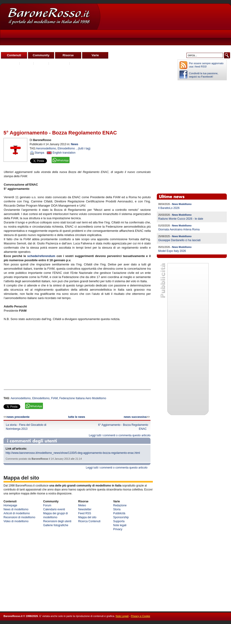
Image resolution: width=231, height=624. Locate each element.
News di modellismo (16, 509)
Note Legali (122, 616)
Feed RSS (84, 513)
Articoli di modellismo (17, 513)
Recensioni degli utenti (57, 521)
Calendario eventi (54, 509)
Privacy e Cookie (140, 616)
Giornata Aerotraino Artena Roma (179, 229)
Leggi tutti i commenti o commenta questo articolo (119, 435)
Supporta (119, 521)
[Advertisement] (137, 33)
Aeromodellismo (46, 148)
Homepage (10, 505)
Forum (47, 505)
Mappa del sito (87, 517)
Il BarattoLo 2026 (168, 208)
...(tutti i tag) (83, 148)
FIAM (54, 398)
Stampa (39, 152)
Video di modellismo (16, 521)
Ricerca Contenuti (89, 521)
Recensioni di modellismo (19, 517)
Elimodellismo (66, 148)
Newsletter (84, 509)
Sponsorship (121, 517)
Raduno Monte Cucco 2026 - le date (180, 218)
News (74, 144)
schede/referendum (41, 256)
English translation (63, 152)
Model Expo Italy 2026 (172, 251)
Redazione (119, 505)
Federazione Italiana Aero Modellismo (82, 398)
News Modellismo (182, 204)
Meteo (82, 505)
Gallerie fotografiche (55, 525)
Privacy (117, 529)
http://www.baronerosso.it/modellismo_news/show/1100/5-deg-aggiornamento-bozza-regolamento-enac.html (73, 453)
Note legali (119, 525)
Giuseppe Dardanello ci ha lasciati (179, 240)
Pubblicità (119, 513)
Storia (116, 509)
